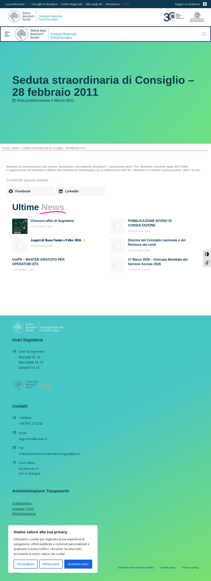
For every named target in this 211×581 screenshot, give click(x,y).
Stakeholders (22, 503)
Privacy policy (190, 567)
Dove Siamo (27, 463)
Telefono (25, 418)
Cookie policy (168, 567)
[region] (53, 549)
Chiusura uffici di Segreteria (52, 221)
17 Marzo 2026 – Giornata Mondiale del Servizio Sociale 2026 (158, 262)
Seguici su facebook (187, 4)
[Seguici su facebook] (205, 4)
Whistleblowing (24, 514)
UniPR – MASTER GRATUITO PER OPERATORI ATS (38, 262)
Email (22, 433)
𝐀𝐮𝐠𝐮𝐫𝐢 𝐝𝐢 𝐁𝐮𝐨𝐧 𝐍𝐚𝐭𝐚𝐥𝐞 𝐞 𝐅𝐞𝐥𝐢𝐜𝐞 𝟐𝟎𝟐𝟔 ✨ (58, 240)
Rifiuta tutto (51, 564)
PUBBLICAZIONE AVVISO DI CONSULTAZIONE (150, 223)
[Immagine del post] (19, 226)
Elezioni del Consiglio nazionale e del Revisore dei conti (157, 242)
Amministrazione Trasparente (40, 491)
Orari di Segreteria (32, 351)
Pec (21, 448)
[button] (30, 191)
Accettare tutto (78, 564)
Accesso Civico (23, 508)
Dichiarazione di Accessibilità (136, 567)
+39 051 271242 (31, 423)
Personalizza (25, 564)
